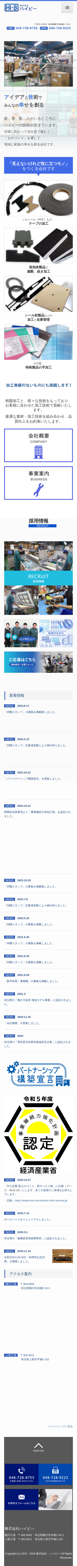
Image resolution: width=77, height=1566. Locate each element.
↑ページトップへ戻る (60, 1426)
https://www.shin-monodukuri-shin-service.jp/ (41, 1200)
